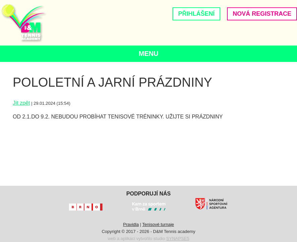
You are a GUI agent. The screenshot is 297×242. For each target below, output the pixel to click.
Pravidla (131, 224)
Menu (148, 53)
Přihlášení (196, 13)
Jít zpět (21, 103)
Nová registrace (262, 13)
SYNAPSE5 (178, 238)
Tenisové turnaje (158, 224)
